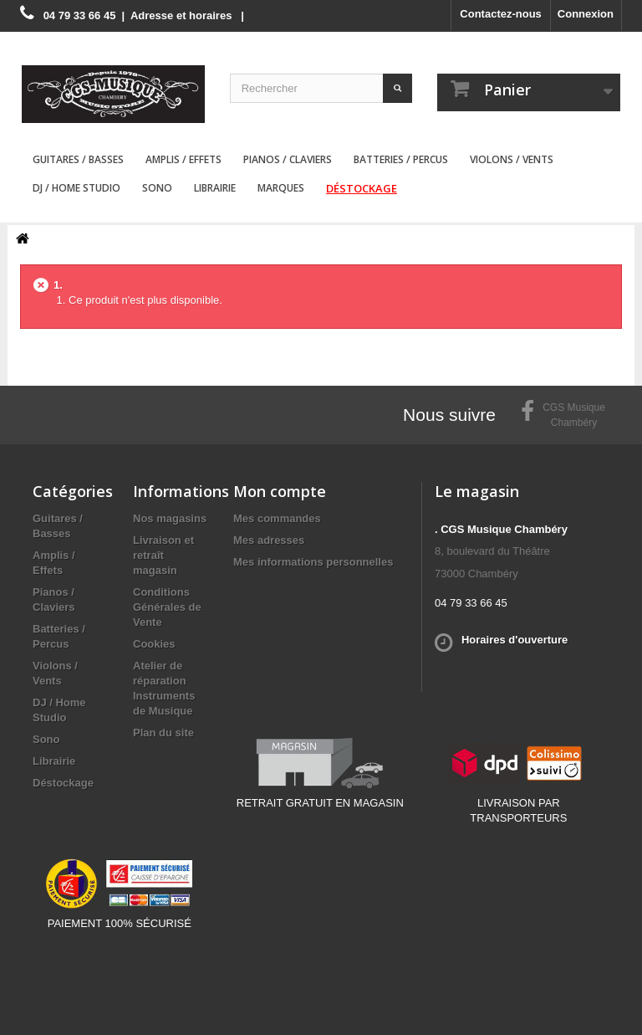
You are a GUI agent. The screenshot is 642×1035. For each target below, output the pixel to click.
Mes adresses (268, 540)
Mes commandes (277, 518)
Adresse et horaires (181, 15)
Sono (157, 188)
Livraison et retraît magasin (163, 555)
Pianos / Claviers (287, 159)
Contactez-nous (501, 14)
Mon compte (279, 491)
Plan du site (163, 732)
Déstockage (361, 188)
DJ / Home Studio (76, 188)
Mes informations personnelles (313, 562)
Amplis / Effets (183, 159)
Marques (280, 188)
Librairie (215, 188)
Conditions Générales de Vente (167, 607)
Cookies (154, 644)
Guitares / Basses (78, 159)
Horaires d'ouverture (514, 639)
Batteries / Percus (401, 159)
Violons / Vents (511, 159)
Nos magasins (169, 518)
